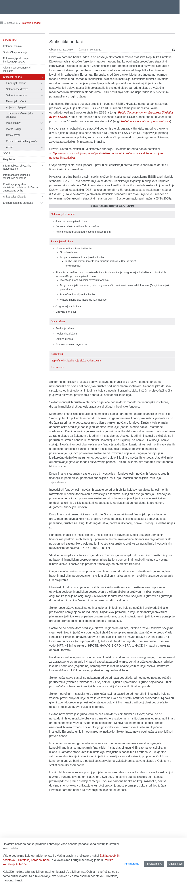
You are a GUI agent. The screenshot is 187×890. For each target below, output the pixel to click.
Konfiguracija (131, 863)
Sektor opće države (17, 89)
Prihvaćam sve (153, 863)
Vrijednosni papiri (16, 107)
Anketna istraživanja (14, 196)
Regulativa (9, 159)
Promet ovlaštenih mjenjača (21, 141)
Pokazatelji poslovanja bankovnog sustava (15, 60)
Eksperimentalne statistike (18, 202)
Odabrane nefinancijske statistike (19, 115)
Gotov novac (13, 135)
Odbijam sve (175, 863)
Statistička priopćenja (15, 52)
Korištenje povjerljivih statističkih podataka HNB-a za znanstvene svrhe (20, 187)
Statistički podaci (31, 22)
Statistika (12, 22)
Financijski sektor (16, 83)
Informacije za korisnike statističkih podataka (16, 176)
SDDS (6, 153)
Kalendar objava (12, 46)
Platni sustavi (13, 122)
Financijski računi (16, 101)
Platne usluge (14, 129)
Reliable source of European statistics (145, 121)
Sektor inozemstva (16, 95)
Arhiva (9, 147)
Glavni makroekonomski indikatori (16, 69)
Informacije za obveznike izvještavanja (17, 167)
